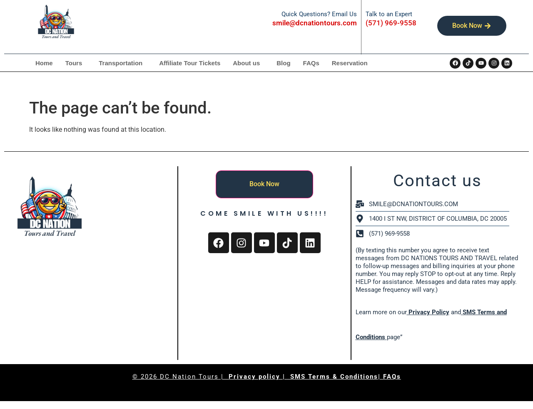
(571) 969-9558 (391, 23)
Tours (73, 63)
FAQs (311, 63)
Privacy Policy (428, 312)
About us (246, 63)
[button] (76, 63)
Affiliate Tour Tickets (189, 63)
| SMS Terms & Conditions (330, 376)
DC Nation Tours (189, 376)
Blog (283, 63)
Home (44, 63)
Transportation (120, 63)
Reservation (350, 63)
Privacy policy (256, 376)
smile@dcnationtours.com (315, 22)
